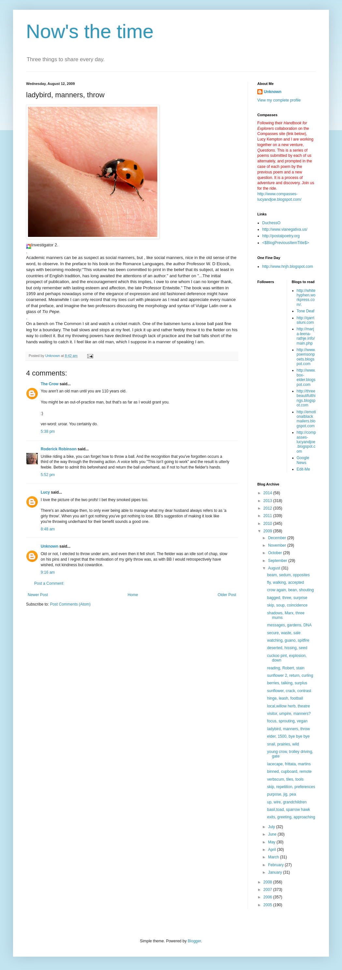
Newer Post (38, 595)
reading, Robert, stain (286, 668)
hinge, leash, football (285, 698)
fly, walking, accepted (285, 582)
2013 (268, 501)
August (274, 568)
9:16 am (48, 572)
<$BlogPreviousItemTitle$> (285, 242)
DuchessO (271, 223)
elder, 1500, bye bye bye (288, 736)
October (275, 553)
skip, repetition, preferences (291, 787)
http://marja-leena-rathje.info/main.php (306, 336)
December (277, 538)
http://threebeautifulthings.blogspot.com (306, 398)
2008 (268, 882)
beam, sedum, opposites (288, 575)
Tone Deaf (306, 311)
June (273, 834)
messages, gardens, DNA (289, 625)
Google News (303, 460)
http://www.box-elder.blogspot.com (306, 377)
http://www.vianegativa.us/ (284, 229)
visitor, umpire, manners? (289, 713)
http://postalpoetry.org (281, 236)
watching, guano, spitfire (288, 640)
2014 (268, 493)
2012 (268, 508)
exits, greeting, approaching (291, 817)
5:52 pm (48, 474)
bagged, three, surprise (287, 597)
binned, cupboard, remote (289, 771)
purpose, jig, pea (281, 794)
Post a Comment (48, 583)
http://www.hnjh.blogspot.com (287, 266)
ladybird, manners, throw (288, 729)
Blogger (194, 941)
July (272, 827)
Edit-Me (303, 469)
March (274, 857)
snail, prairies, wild (283, 744)
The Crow (50, 384)
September (278, 560)
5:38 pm (48, 431)
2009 (268, 531)
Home (133, 595)
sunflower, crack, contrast (289, 691)
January (275, 872)
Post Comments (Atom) (70, 604)
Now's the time (90, 31)
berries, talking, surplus (287, 683)
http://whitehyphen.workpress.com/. (306, 297)
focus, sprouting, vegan (287, 721)
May (272, 842)
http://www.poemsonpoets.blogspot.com (306, 357)
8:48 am (48, 529)
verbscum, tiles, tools (285, 779)
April (272, 849)
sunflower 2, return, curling (290, 675)
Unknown (49, 546)
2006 (268, 897)
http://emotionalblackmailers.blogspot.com (306, 419)
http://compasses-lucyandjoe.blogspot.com (306, 442)
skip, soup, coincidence (287, 605)
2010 (268, 523)
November (277, 545)
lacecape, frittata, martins (289, 764)
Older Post (227, 595)
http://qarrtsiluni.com (306, 320)
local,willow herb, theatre (288, 706)
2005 (268, 905)
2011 (268, 515)
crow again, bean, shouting (290, 590)
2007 (268, 889)
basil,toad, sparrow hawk (288, 809)
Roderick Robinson (59, 449)
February (276, 865)
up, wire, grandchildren (286, 802)
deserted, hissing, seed (287, 648)
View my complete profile (279, 100)
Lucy (45, 492)
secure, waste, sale (284, 633)
